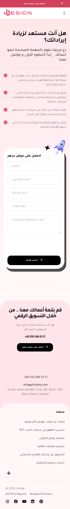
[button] (64, 13)
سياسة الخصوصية (41, 494)
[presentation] (35, 244)
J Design (20, 488)
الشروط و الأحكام (16, 494)
